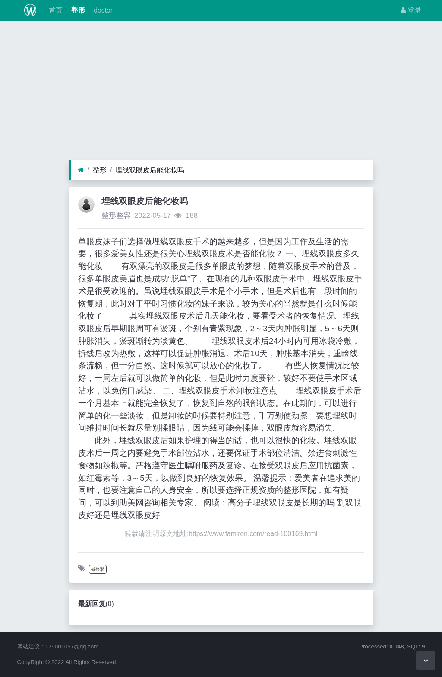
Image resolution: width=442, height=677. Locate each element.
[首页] (81, 170)
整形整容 (116, 215)
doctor (102, 10)
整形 (77, 10)
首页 (54, 10)
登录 (411, 10)
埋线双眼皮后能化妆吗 (149, 170)
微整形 (97, 569)
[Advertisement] (221, 92)
